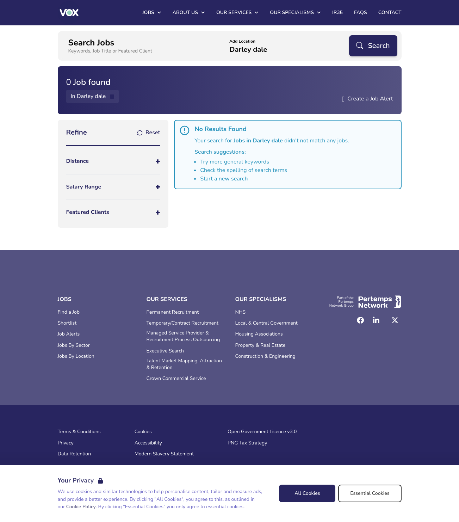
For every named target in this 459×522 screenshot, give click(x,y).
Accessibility (148, 443)
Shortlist (67, 323)
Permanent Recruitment (173, 312)
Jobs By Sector (74, 345)
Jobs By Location (76, 356)
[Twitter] (395, 320)
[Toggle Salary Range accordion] (113, 186)
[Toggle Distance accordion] (113, 161)
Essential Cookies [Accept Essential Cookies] (369, 493)
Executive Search (165, 351)
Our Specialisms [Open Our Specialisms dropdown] (295, 12)
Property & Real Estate (260, 345)
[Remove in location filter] (92, 96)
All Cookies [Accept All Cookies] (307, 493)
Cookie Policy (81, 506)
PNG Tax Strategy (247, 443)
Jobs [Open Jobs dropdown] (151, 12)
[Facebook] (360, 320)
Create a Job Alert (370, 99)
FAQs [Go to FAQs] (360, 12)
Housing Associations (259, 334)
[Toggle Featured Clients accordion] (113, 212)
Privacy (66, 443)
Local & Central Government (266, 323)
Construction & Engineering (265, 356)
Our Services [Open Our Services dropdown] (237, 12)
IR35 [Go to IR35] (337, 12)
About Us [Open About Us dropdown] (189, 12)
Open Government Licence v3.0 (262, 432)
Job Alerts (69, 334)
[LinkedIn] (376, 320)
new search (233, 179)
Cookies (143, 432)
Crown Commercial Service (176, 378)
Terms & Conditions (79, 432)
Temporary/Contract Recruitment (183, 323)
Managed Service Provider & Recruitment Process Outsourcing (183, 336)
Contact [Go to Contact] (390, 12)
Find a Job (69, 312)
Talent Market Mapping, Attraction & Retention (184, 364)
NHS (240, 312)
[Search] (373, 45)
